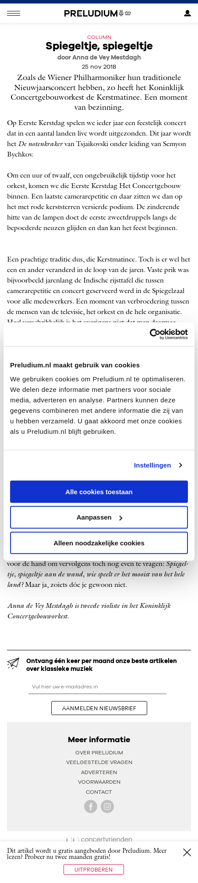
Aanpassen (99, 517)
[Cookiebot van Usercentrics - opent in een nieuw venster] (149, 334)
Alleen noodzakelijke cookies (99, 543)
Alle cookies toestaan (98, 491)
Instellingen (152, 465)
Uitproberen (93, 869)
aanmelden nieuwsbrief (99, 708)
